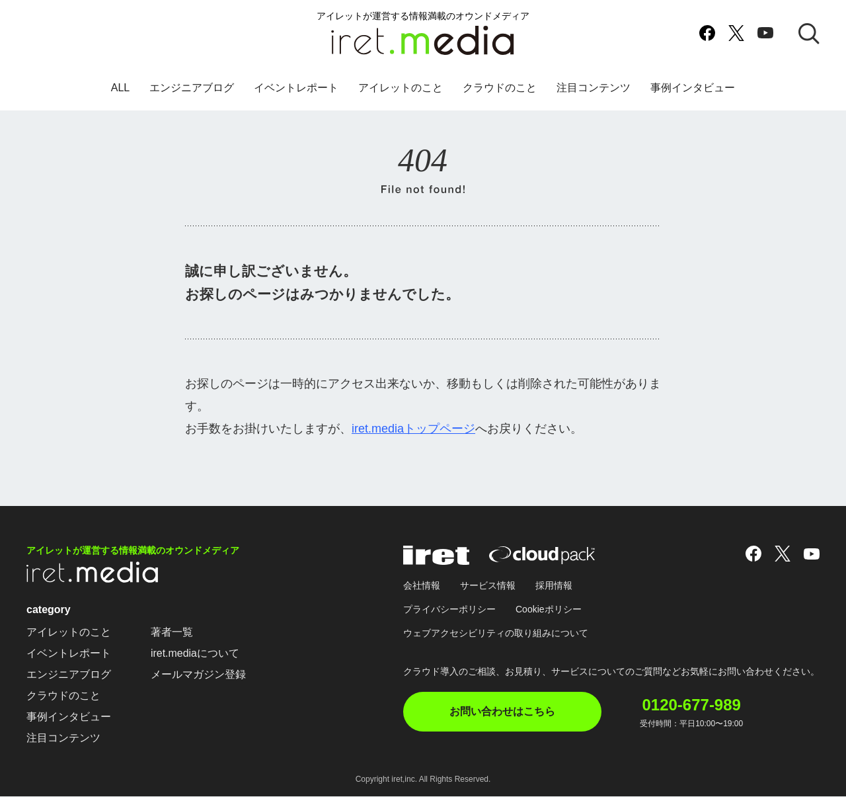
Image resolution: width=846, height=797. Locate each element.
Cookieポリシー (549, 610)
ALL (120, 88)
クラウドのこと (500, 88)
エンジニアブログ (191, 88)
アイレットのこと (400, 88)
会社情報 (421, 586)
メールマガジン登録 (198, 675)
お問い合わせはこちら (502, 712)
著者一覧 (172, 632)
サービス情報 (488, 586)
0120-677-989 (692, 705)
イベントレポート (296, 88)
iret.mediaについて (195, 653)
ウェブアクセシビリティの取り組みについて (495, 633)
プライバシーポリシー (449, 610)
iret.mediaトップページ (413, 428)
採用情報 (553, 586)
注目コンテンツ (594, 88)
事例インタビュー (692, 88)
